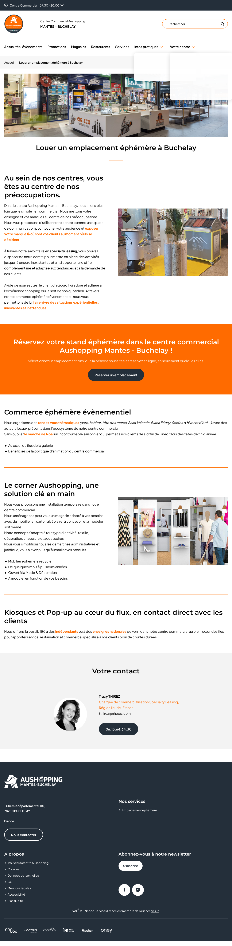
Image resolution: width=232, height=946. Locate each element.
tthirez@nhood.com (115, 713)
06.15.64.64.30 (118, 729)
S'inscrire (130, 866)
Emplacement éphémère (139, 810)
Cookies (13, 869)
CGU (11, 882)
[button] (161, 46)
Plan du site (15, 901)
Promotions (56, 46)
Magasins (78, 46)
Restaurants (100, 46)
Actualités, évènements (23, 46)
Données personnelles (23, 875)
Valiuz (155, 911)
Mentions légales (19, 888)
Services (122, 46)
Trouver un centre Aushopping (28, 863)
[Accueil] (10, 62)
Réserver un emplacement (116, 375)
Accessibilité (16, 894)
